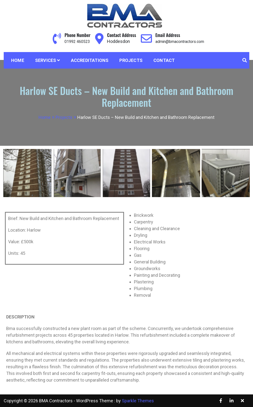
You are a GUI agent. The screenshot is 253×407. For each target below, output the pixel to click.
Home (17, 60)
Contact (164, 60)
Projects (131, 60)
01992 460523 (73, 41)
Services (45, 60)
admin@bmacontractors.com (181, 41)
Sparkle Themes (138, 400)
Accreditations (90, 60)
